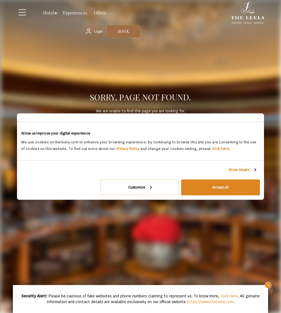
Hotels (49, 13)
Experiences (75, 13)
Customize (140, 187)
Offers (100, 13)
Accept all (220, 187)
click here (220, 148)
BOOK (123, 31)
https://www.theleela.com (210, 302)
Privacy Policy (127, 148)
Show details (238, 169)
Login (98, 31)
